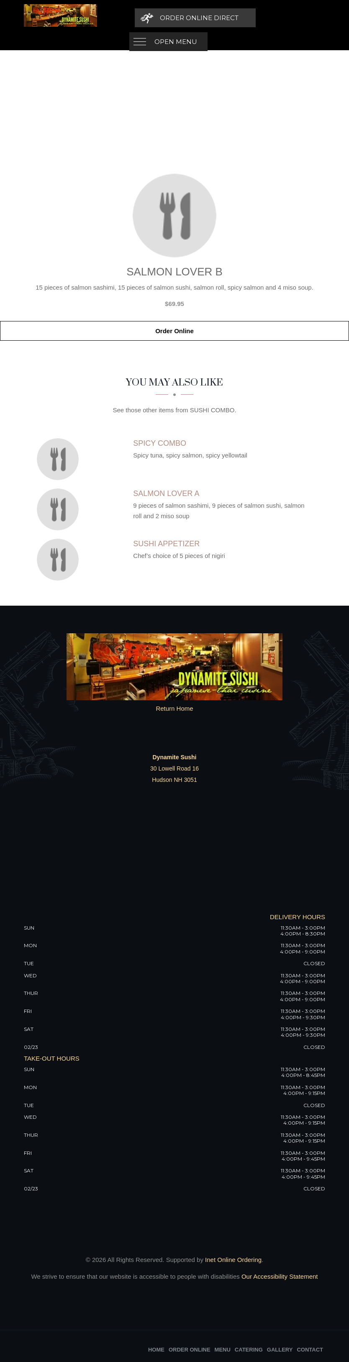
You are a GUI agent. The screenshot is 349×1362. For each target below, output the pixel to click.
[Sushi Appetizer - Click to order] (60, 560)
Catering (249, 1350)
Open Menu (175, 18)
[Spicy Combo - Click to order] (60, 459)
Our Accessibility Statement (279, 1276)
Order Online (174, 330)
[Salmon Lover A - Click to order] (60, 509)
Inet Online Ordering (233, 1259)
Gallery (280, 1350)
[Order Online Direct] (267, 17)
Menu (223, 1350)
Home (156, 1350)
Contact (310, 1350)
